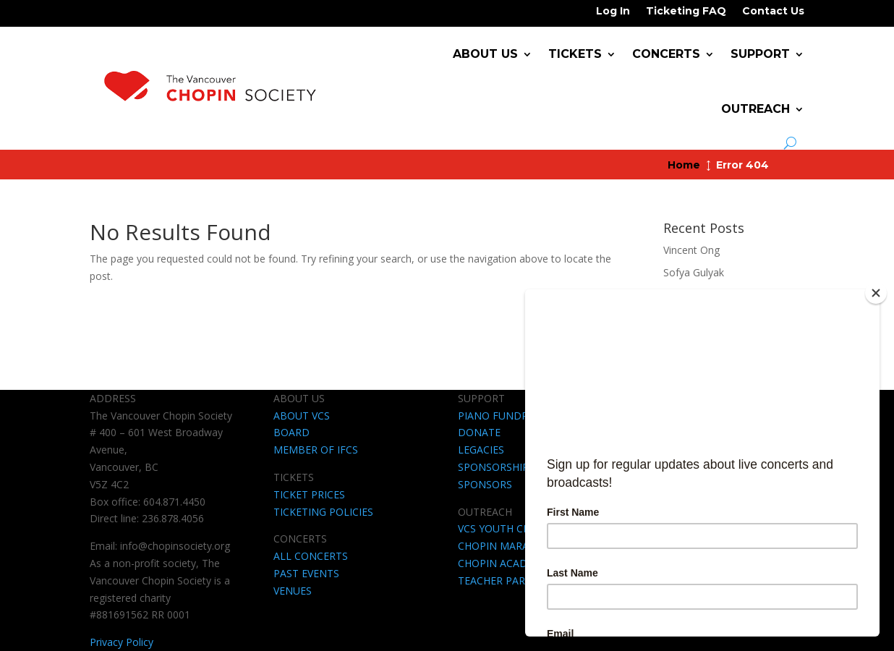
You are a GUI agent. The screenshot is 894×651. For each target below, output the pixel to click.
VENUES (292, 590)
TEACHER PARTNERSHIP (516, 580)
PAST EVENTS (306, 573)
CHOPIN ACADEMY (503, 563)
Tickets (575, 54)
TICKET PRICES (309, 494)
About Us (485, 54)
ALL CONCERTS (310, 556)
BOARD (291, 432)
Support (760, 54)
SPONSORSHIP (493, 467)
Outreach (755, 109)
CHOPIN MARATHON (508, 546)
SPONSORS (485, 484)
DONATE (479, 432)
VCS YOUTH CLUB (500, 528)
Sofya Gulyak (693, 272)
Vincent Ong (691, 250)
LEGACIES (481, 449)
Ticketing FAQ (686, 11)
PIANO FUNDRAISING (509, 415)
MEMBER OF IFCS (315, 449)
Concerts (666, 54)
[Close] (876, 293)
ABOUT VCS (301, 415)
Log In (613, 11)
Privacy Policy (121, 642)
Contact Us (773, 11)
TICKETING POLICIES (323, 512)
